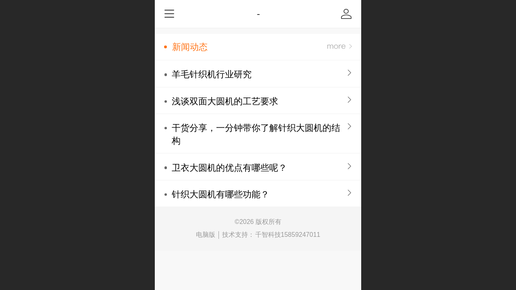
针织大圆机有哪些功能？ (220, 194)
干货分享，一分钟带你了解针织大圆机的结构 (256, 134)
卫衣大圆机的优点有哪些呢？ (229, 168)
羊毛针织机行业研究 (212, 74)
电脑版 (205, 234)
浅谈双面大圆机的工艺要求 (225, 101)
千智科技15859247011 (287, 234)
